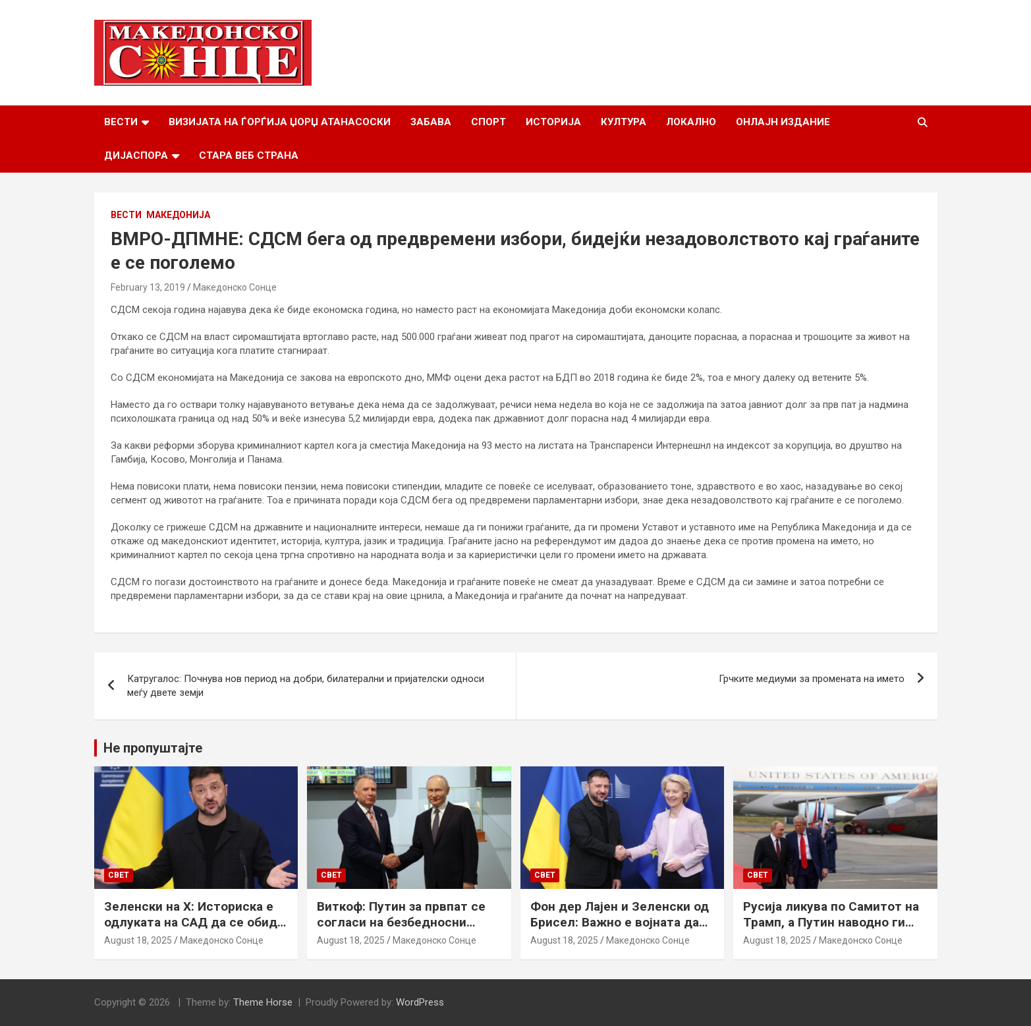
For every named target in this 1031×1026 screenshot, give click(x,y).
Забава (430, 122)
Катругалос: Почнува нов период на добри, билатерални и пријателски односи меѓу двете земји (305, 685)
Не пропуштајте (152, 748)
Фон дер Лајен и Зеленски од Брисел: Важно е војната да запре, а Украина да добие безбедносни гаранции (619, 931)
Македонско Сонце (235, 287)
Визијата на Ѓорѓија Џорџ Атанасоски (280, 122)
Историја (553, 122)
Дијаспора (136, 155)
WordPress (420, 1002)
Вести (121, 122)
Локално (691, 122)
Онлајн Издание (783, 122)
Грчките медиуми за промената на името (812, 679)
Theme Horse (263, 1002)
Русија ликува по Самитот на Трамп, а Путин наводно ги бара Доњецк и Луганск (831, 922)
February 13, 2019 (148, 287)
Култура (623, 122)
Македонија (178, 215)
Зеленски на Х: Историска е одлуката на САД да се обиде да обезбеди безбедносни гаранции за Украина (194, 931)
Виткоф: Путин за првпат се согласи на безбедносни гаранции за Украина (401, 922)
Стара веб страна (248, 155)
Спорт (488, 122)
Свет (118, 875)
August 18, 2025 (138, 940)
